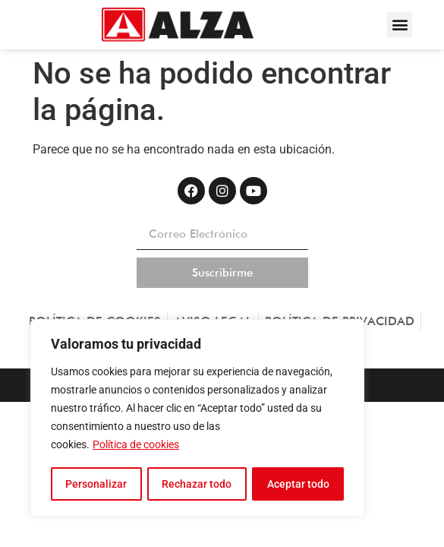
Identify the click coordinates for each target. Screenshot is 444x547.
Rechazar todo (196, 484)
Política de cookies (136, 446)
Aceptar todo (298, 484)
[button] (399, 24)
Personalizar (96, 484)
